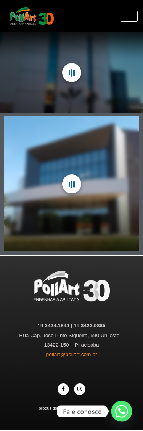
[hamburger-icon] (129, 16)
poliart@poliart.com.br (71, 354)
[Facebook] (63, 389)
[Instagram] (79, 389)
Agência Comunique (85, 408)
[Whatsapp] (121, 411)
